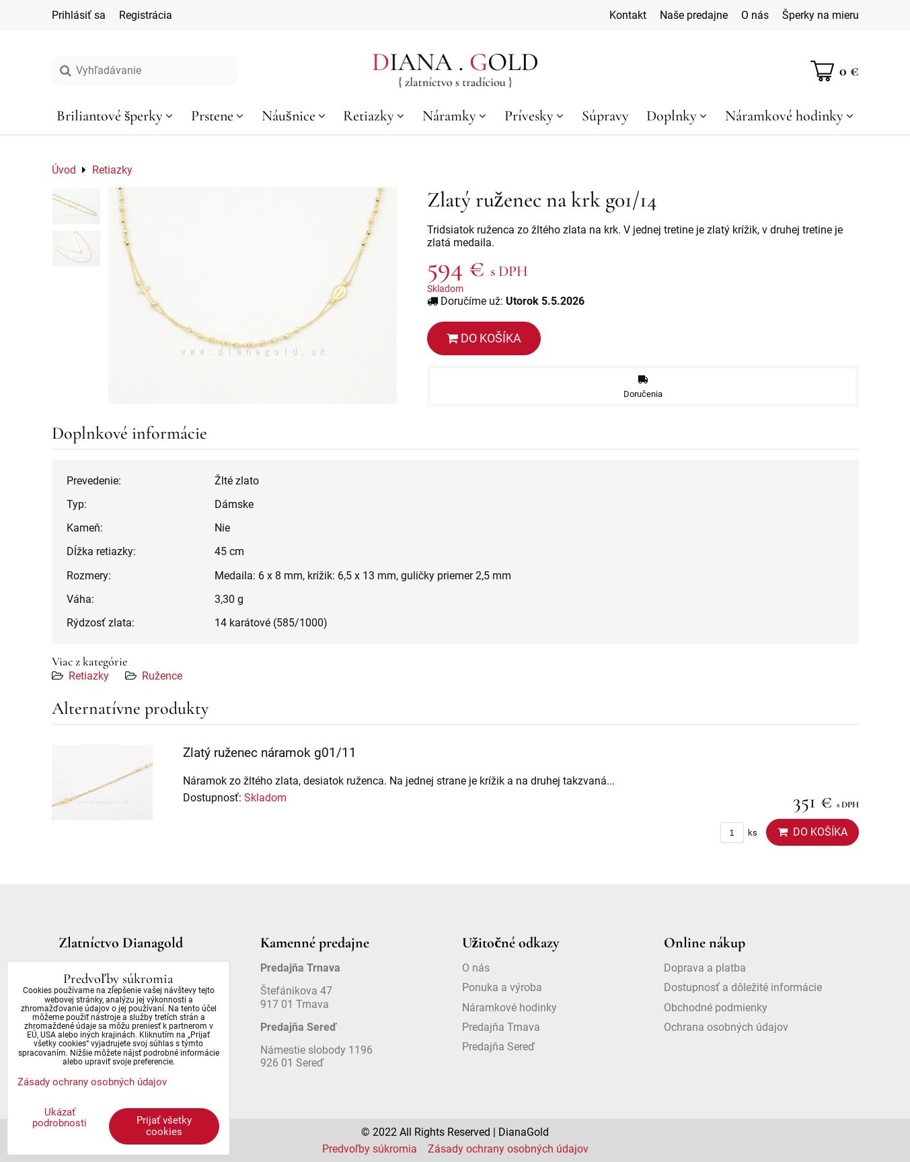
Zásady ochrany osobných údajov (508, 1148)
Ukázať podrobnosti (59, 1118)
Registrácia (145, 15)
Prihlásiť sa (79, 15)
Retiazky (89, 675)
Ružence (162, 675)
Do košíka (484, 338)
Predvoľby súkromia (369, 1148)
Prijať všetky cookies (164, 1126)
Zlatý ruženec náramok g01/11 (269, 752)
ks (738, 833)
